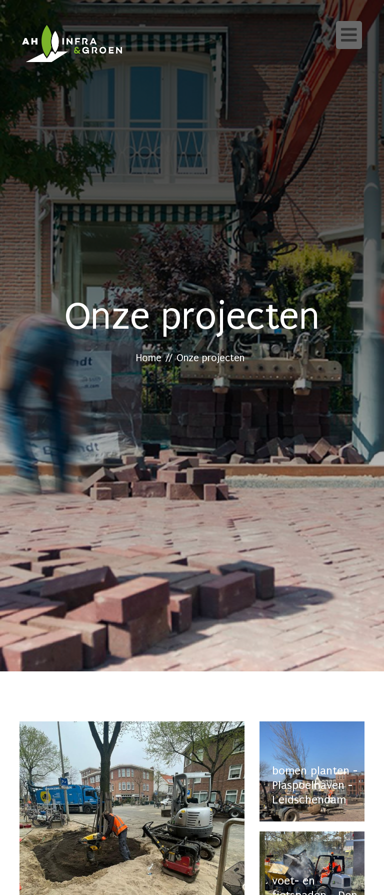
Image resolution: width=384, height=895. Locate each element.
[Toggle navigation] (349, 35)
